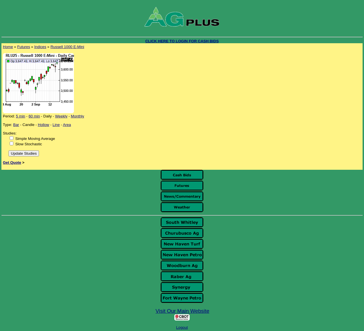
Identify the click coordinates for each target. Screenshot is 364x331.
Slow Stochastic (28, 144)
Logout (182, 327)
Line (56, 125)
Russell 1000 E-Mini (67, 47)
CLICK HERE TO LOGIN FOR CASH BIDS (182, 41)
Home (8, 47)
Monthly (77, 116)
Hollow (43, 125)
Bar (16, 125)
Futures (23, 47)
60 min (34, 116)
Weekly (61, 116)
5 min (20, 116)
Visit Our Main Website (182, 311)
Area (67, 125)
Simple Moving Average (35, 138)
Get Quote (12, 162)
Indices (40, 47)
